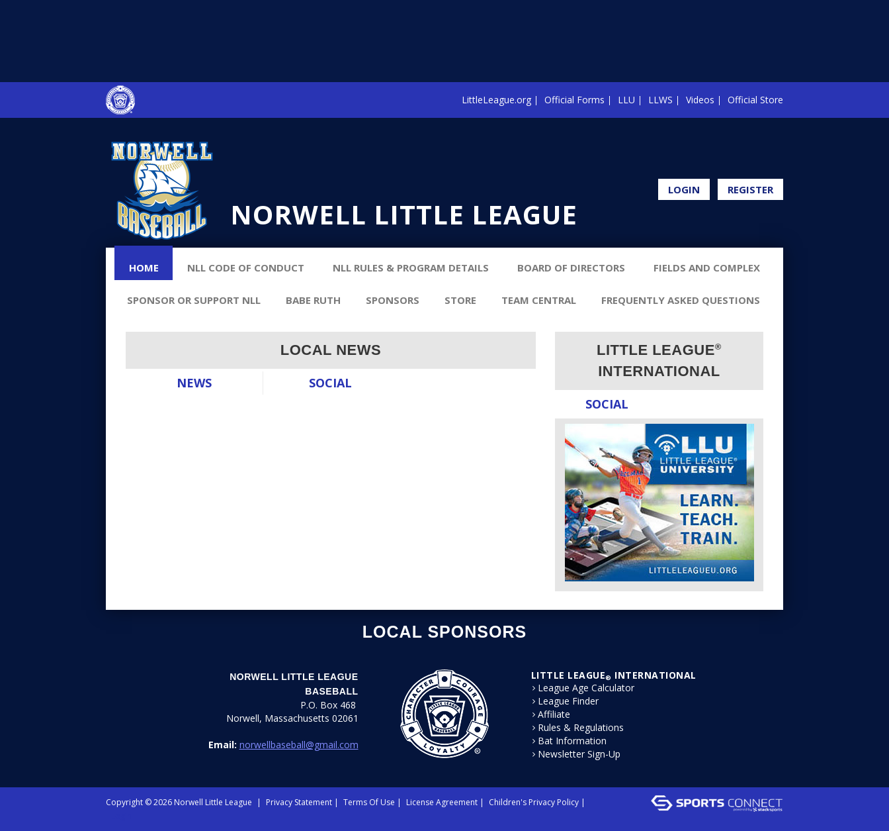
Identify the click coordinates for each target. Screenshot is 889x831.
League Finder (568, 701)
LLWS (660, 99)
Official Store (755, 99)
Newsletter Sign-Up (579, 754)
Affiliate (554, 714)
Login (684, 189)
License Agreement (442, 802)
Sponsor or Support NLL (194, 300)
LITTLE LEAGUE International (614, 675)
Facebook (779, 158)
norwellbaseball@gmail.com (299, 744)
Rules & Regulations (581, 728)
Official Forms (574, 99)
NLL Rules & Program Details (411, 267)
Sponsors (392, 300)
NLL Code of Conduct (245, 267)
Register (750, 189)
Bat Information (572, 741)
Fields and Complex (707, 267)
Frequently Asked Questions (680, 300)
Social (330, 383)
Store (460, 300)
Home (144, 267)
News (194, 383)
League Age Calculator (586, 688)
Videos (700, 99)
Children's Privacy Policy (534, 802)
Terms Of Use (369, 802)
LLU (626, 99)
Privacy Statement (299, 802)
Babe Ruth (313, 300)
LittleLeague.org (496, 99)
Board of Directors (571, 267)
